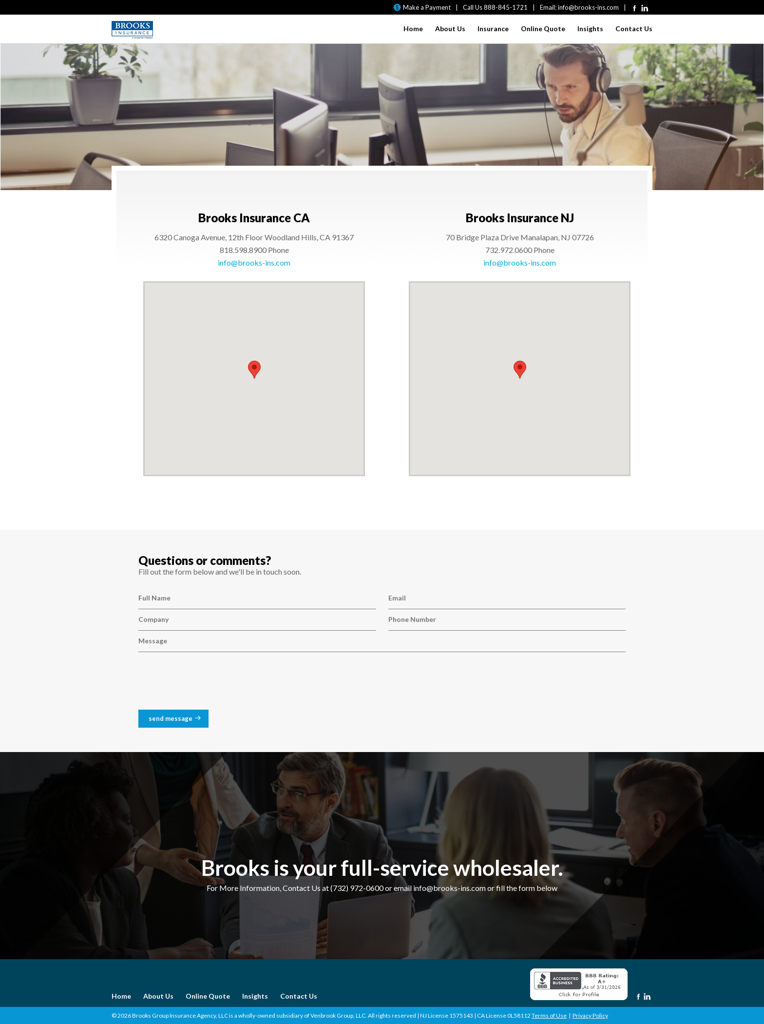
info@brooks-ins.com (588, 7)
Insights (590, 28)
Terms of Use (549, 1015)
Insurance (493, 28)
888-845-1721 (506, 7)
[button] (254, 370)
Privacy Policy (590, 1015)
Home (413, 28)
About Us (450, 28)
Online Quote (543, 28)
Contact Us (633, 28)
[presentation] (212, 683)
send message (170, 718)
